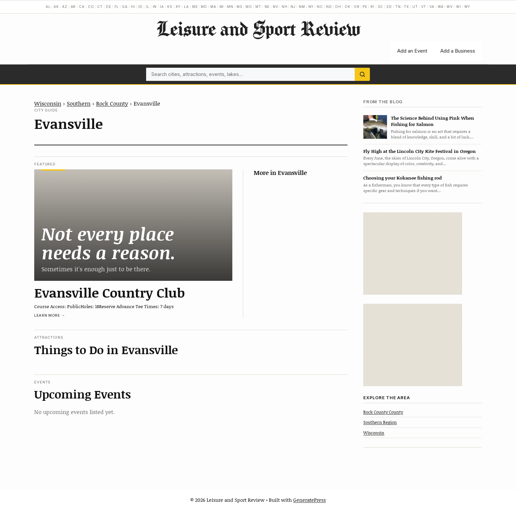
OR (357, 7)
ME (195, 7)
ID (140, 7)
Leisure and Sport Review (258, 28)
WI (458, 7)
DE (108, 7)
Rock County (112, 103)
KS (169, 7)
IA (162, 7)
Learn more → (49, 315)
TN (398, 7)
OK (347, 7)
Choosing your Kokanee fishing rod (402, 177)
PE (365, 7)
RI (372, 7)
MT (258, 7)
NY (311, 7)
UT (415, 7)
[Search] (362, 74)
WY (467, 7)
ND (329, 7)
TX (406, 7)
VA (431, 7)
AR (73, 7)
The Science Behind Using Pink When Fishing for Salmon (432, 121)
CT (100, 7)
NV (275, 7)
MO (248, 7)
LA (186, 7)
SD (389, 7)
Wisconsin (47, 103)
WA (441, 7)
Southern (78, 103)
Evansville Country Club (109, 292)
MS (240, 7)
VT (423, 7)
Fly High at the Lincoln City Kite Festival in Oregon (419, 151)
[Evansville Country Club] (133, 224)
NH (285, 7)
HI (133, 7)
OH (338, 7)
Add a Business (457, 51)
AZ (64, 7)
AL (48, 7)
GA (125, 7)
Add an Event (412, 51)
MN (230, 7)
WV (450, 7)
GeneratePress (309, 499)
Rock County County (383, 412)
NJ (293, 7)
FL (117, 7)
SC (380, 7)
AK (56, 7)
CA (82, 7)
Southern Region (380, 422)
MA (213, 7)
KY (178, 7)
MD (204, 7)
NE (267, 7)
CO (91, 7)
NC (320, 7)
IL (147, 7)
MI (221, 7)
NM (302, 7)
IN (155, 7)
